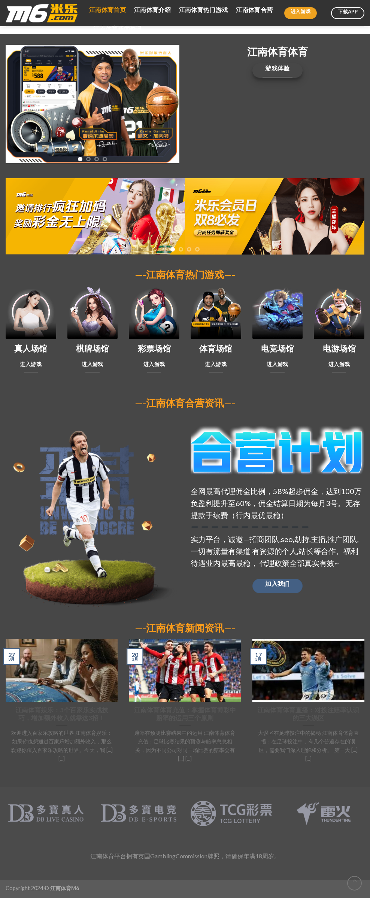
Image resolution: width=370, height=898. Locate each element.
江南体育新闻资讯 (117, 28)
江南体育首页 (107, 9)
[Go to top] (354, 883)
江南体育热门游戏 (203, 9)
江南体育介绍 (152, 9)
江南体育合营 (254, 9)
